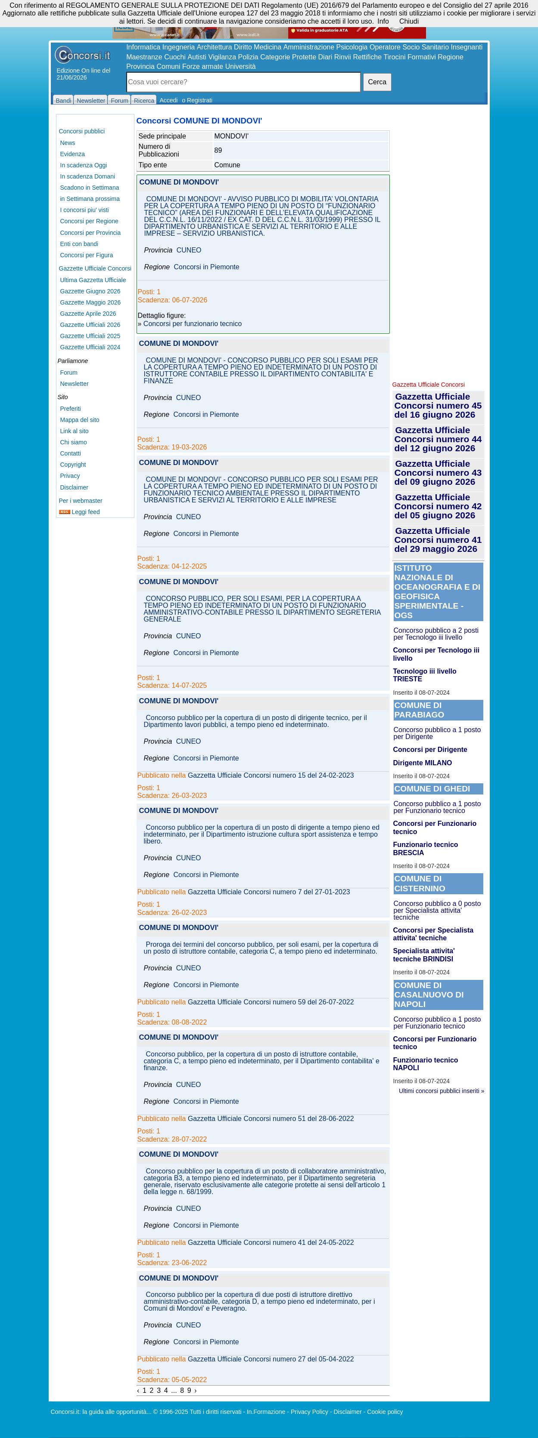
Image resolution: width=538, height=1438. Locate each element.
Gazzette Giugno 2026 (90, 291)
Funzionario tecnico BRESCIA (425, 848)
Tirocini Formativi (410, 57)
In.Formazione (266, 1411)
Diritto (243, 47)
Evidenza (72, 154)
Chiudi (409, 21)
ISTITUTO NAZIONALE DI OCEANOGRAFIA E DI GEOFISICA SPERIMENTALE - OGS (438, 591)
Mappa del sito (80, 419)
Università (240, 66)
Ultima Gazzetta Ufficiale (93, 280)
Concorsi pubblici (82, 131)
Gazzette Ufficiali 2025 (90, 336)
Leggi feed (79, 511)
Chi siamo (73, 442)
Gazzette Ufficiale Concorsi (95, 268)
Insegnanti (467, 47)
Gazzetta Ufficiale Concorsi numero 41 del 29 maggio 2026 (438, 539)
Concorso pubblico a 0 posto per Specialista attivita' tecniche (437, 910)
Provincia (140, 66)
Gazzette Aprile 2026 (88, 313)
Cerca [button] (377, 82)
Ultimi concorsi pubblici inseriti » (441, 1090)
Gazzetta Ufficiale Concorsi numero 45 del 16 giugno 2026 (438, 405)
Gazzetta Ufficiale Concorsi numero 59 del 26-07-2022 (271, 1002)
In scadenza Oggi (83, 165)
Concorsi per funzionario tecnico (192, 323)
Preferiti (70, 408)
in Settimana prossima (90, 198)
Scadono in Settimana (89, 187)
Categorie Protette (288, 57)
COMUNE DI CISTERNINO (420, 883)
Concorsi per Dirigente (430, 749)
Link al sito (74, 431)
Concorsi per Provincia (90, 232)
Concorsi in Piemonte (206, 267)
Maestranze (144, 57)
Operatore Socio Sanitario (409, 47)
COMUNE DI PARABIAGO (420, 710)
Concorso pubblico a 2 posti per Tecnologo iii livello (436, 634)
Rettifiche (367, 57)
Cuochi (175, 57)
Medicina (267, 47)
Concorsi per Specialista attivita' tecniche (433, 934)
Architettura (214, 47)
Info (383, 21)
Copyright (73, 464)
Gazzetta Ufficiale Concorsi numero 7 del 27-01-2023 (269, 892)
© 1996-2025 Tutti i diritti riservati (197, 1411)
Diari (325, 57)
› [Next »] (195, 1390)
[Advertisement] (438, 245)
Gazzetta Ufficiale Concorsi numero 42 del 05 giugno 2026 (438, 506)
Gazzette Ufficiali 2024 (90, 347)
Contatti (70, 453)
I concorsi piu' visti (84, 209)
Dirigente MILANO (422, 763)
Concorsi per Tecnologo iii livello (436, 654)
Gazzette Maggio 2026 (90, 302)
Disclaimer (74, 487)
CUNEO (189, 250)
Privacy (70, 475)
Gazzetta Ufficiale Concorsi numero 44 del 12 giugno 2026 (438, 439)
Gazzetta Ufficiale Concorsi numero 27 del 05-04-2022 (271, 1359)
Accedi (168, 100)
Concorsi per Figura (86, 255)
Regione (450, 57)
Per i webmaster (81, 500)
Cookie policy (385, 1411)
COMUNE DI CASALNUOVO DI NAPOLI (429, 995)
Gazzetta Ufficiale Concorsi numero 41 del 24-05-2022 (271, 1242)
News (67, 142)
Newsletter (74, 383)
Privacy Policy (309, 1411)
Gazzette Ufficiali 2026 (90, 324)
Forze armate (202, 66)
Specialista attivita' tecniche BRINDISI (424, 954)
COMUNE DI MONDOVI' (179, 182)
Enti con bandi (79, 243)
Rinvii (342, 57)
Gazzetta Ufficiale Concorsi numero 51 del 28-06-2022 (271, 1118)
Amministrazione (308, 47)
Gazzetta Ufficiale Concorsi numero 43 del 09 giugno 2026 (438, 472)
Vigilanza (222, 57)
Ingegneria (178, 47)
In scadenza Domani (87, 176)
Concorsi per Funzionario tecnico (435, 827)
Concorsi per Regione (89, 221)
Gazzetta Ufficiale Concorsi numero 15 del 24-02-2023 (271, 775)
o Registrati (197, 100)
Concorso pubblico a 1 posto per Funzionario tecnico (437, 807)
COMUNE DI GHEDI (432, 788)
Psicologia (352, 47)
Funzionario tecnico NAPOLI (425, 1064)
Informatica (143, 47)
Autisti (196, 57)
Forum (69, 372)
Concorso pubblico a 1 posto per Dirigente (437, 733)
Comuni (168, 66)
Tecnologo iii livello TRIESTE (425, 675)
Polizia (248, 57)
